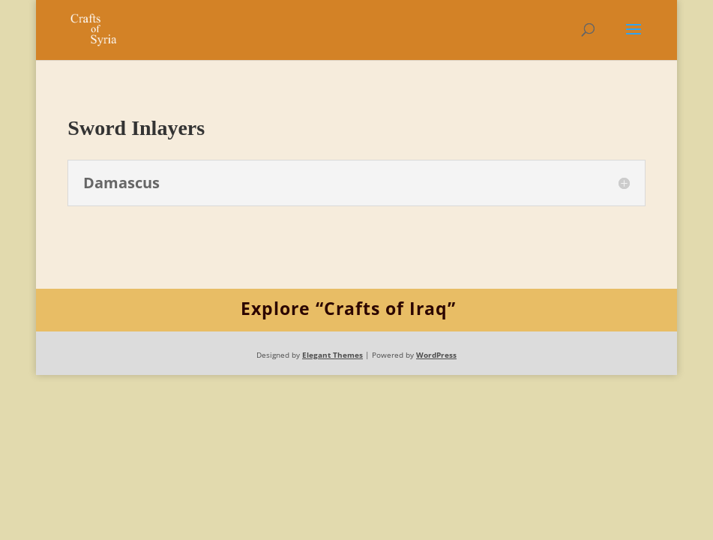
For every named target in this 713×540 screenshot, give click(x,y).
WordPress (436, 355)
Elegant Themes (332, 355)
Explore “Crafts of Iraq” (348, 308)
